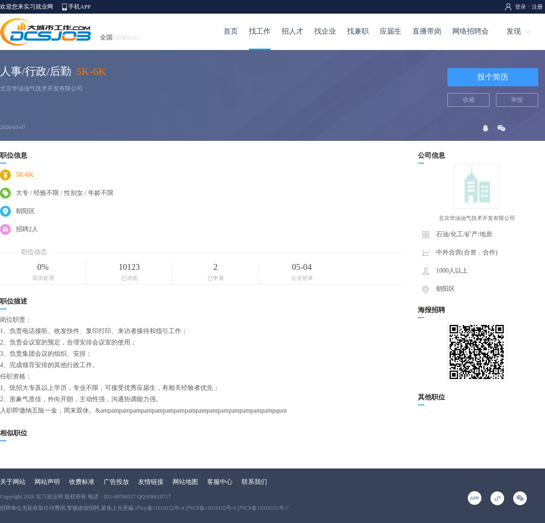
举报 (517, 99)
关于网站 (12, 481)
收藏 (469, 99)
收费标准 (81, 481)
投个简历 (492, 77)
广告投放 (116, 481)
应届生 (390, 31)
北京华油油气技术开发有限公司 (41, 88)
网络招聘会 (470, 31)
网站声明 (47, 481)
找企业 (325, 31)
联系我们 (254, 481)
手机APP (79, 6)
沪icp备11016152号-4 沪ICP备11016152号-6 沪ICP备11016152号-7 (212, 508)
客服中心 (220, 481)
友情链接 (151, 481)
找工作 (260, 31)
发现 (513, 31)
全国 (119, 37)
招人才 (292, 31)
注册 (537, 7)
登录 (520, 7)
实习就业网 (49, 496)
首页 (230, 31)
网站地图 (185, 481)
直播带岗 (426, 31)
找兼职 (358, 31)
